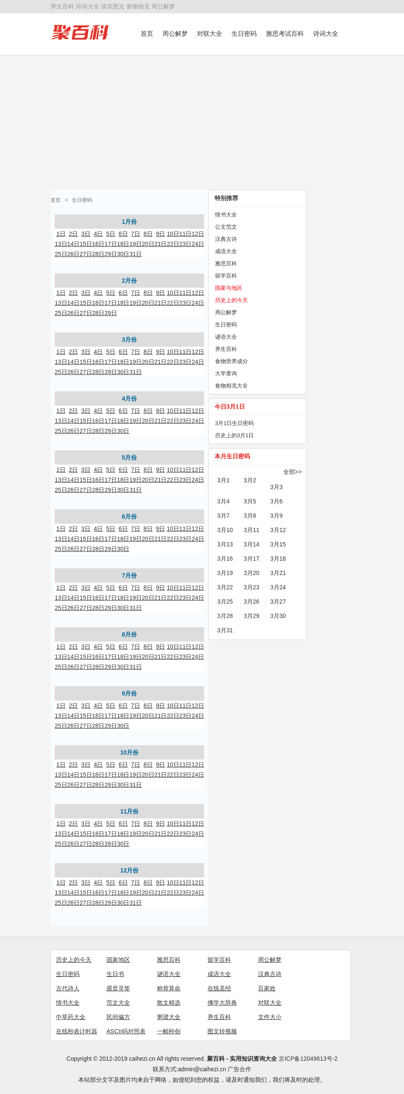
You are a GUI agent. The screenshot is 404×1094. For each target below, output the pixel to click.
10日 (173, 233)
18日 (123, 244)
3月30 (278, 616)
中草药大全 (70, 1017)
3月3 (276, 487)
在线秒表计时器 (76, 1031)
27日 (86, 254)
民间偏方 (118, 1017)
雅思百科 (226, 263)
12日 (197, 233)
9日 (160, 233)
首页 (147, 33)
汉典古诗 (226, 239)
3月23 (251, 587)
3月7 (223, 515)
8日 (148, 233)
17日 (110, 244)
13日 (61, 244)
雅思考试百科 (285, 33)
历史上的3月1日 (234, 435)
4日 (98, 233)
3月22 (225, 587)
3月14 (251, 544)
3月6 (276, 501)
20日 (148, 244)
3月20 (251, 573)
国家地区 (118, 959)
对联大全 (209, 33)
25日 (61, 254)
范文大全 (118, 1002)
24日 (197, 244)
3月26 (251, 601)
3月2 (250, 480)
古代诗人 (68, 988)
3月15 (278, 544)
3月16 (225, 558)
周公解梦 (163, 6)
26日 (73, 254)
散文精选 (169, 1002)
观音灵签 (118, 988)
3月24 (278, 587)
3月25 (225, 601)
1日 (61, 233)
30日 (123, 254)
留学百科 (226, 276)
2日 (73, 233)
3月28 (225, 616)
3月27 (278, 601)
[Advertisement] (202, 123)
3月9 (276, 515)
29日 (110, 254)
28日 (98, 254)
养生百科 (62, 6)
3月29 (251, 616)
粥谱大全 (169, 1017)
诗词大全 (87, 6)
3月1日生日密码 (234, 423)
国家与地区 (228, 288)
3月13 (225, 544)
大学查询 (226, 373)
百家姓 (267, 988)
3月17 (251, 558)
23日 (185, 244)
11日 (185, 233)
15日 (86, 244)
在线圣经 (219, 988)
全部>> (292, 471)
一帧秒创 (169, 1031)
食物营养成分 (231, 361)
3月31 (225, 630)
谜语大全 (226, 337)
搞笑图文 (113, 6)
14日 (73, 244)
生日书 (115, 974)
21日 (160, 244)
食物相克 (138, 6)
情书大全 (226, 214)
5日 (110, 233)
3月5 (250, 501)
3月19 (225, 573)
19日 (135, 244)
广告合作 (239, 1069)
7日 (135, 233)
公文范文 (226, 227)
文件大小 (270, 1017)
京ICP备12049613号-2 (308, 1058)
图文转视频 (222, 1031)
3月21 (278, 573)
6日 (123, 233)
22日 (173, 244)
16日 (98, 244)
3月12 (278, 530)
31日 (135, 254)
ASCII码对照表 (126, 1031)
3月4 (223, 501)
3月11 (251, 530)
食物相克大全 (231, 385)
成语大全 (226, 251)
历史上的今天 (231, 300)
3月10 (225, 530)
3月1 (223, 480)
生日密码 (244, 33)
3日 (85, 233)
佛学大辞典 (222, 1002)
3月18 (278, 558)
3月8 (250, 515)
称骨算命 (169, 988)
